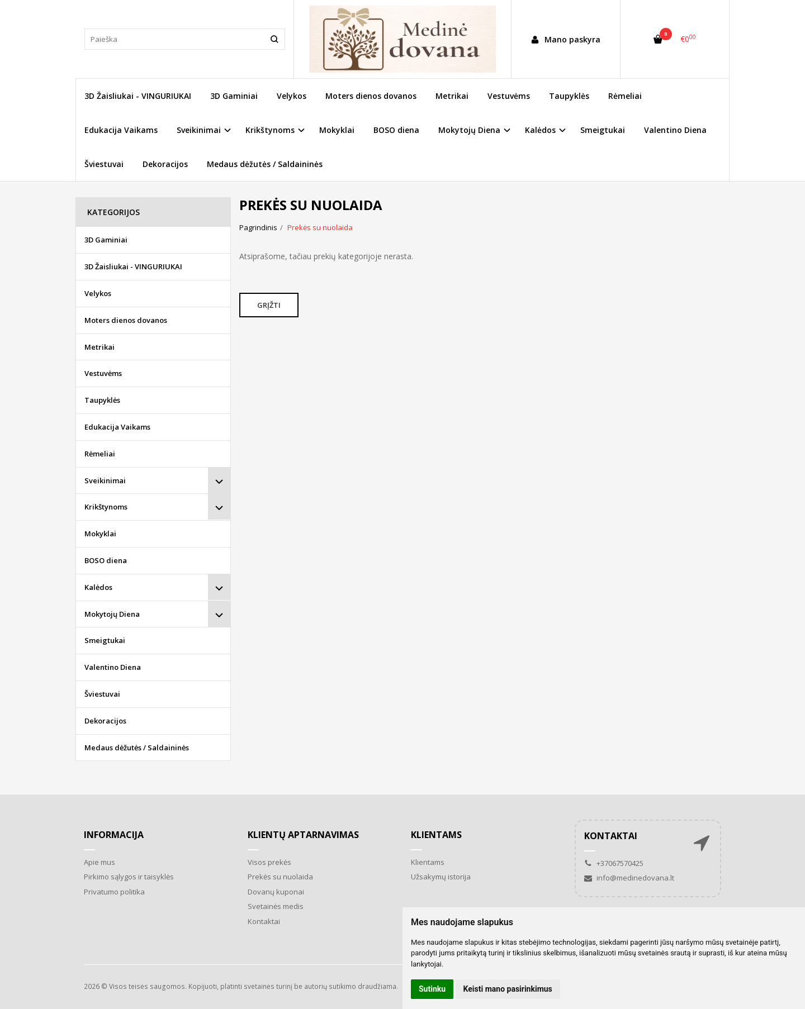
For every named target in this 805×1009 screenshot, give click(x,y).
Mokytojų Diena (112, 614)
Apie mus (99, 862)
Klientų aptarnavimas (303, 835)
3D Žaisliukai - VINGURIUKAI (137, 96)
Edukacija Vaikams (121, 130)
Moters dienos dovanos (370, 96)
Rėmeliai (625, 96)
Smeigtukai (602, 130)
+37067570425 (613, 863)
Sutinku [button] (432, 988)
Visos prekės (269, 862)
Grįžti (269, 305)
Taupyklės (569, 96)
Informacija (114, 835)
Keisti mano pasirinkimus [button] (507, 988)
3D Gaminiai (234, 96)
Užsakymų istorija (441, 877)
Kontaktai (264, 921)
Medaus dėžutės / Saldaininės (265, 164)
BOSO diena (396, 130)
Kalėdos (98, 587)
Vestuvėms (508, 96)
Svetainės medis (276, 906)
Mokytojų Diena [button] (469, 130)
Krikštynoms (105, 507)
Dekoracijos (165, 164)
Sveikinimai (105, 480)
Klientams (436, 835)
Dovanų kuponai (276, 892)
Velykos (291, 96)
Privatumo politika (114, 892)
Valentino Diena (675, 130)
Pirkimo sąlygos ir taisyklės (129, 877)
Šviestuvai (104, 164)
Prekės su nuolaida (280, 877)
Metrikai (451, 96)
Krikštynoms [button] (270, 130)
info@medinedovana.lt (629, 878)
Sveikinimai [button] (199, 130)
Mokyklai (336, 130)
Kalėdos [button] (540, 130)
